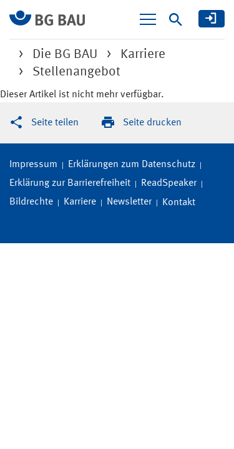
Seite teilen (55, 123)
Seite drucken (152, 123)
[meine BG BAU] (211, 18)
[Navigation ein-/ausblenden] (148, 19)
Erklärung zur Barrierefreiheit (69, 183)
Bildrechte (31, 202)
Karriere (80, 202)
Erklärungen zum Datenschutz (131, 165)
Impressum (33, 165)
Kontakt (178, 203)
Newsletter (129, 202)
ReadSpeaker (169, 183)
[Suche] (175, 19)
